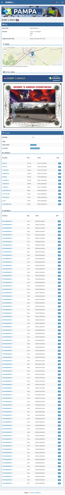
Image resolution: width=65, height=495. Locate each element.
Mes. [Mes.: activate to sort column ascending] (28, 158)
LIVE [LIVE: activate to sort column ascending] (58, 158)
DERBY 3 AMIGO (10, 19)
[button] (32, 54)
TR (56, 2)
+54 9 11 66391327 (36, 493)
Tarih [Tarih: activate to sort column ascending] (39, 158)
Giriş (62, 2)
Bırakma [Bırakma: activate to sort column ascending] (4, 158)
